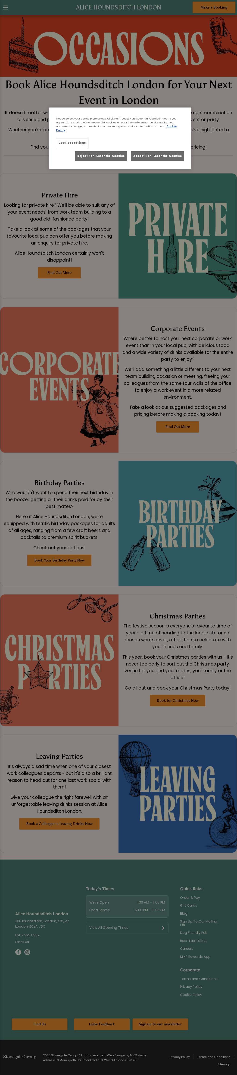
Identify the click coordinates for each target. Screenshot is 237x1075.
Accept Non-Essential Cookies (157, 156)
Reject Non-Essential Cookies (101, 156)
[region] (120, 138)
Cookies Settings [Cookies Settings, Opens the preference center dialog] (72, 143)
